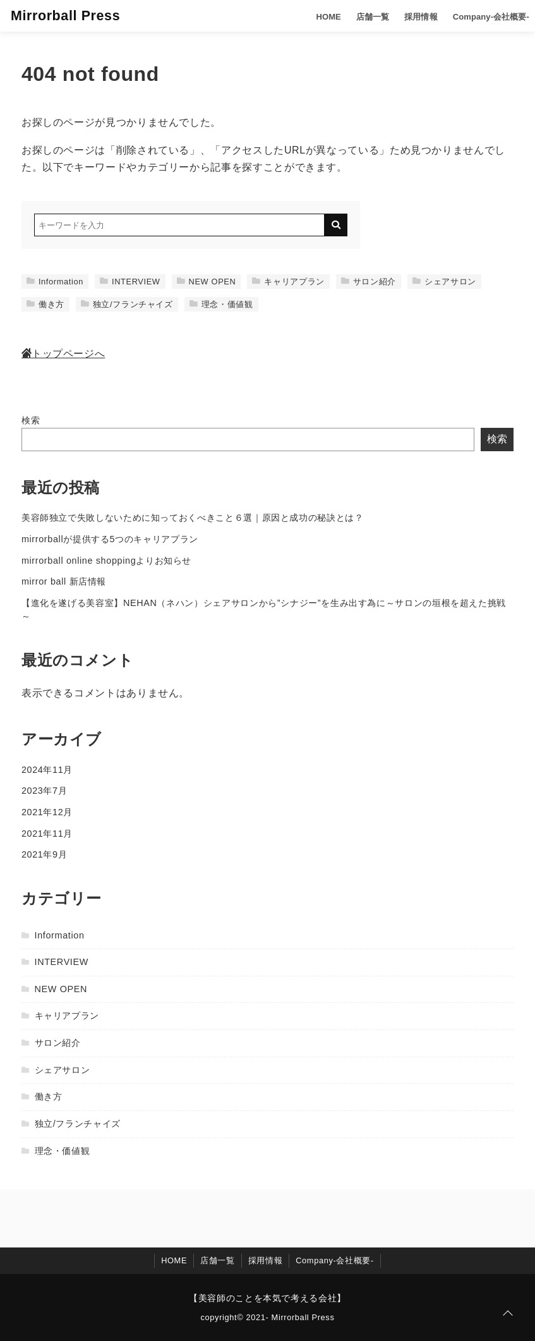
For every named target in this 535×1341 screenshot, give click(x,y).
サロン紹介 (368, 281)
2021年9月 (44, 854)
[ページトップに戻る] (507, 1313)
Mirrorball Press (68, 15)
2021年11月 (47, 833)
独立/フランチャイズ (127, 304)
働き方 (45, 304)
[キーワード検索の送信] (336, 225)
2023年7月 (44, 791)
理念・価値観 (221, 304)
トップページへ (63, 353)
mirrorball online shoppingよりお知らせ (106, 560)
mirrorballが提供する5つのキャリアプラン (109, 539)
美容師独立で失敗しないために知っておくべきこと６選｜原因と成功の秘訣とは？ (192, 518)
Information (55, 281)
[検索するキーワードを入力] (179, 225)
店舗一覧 (362, 15)
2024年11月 (47, 770)
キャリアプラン (288, 281)
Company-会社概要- (479, 15)
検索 (30, 420)
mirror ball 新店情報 (63, 581)
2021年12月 (47, 812)
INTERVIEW (130, 281)
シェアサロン (444, 281)
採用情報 (410, 15)
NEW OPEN (206, 281)
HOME (318, 15)
